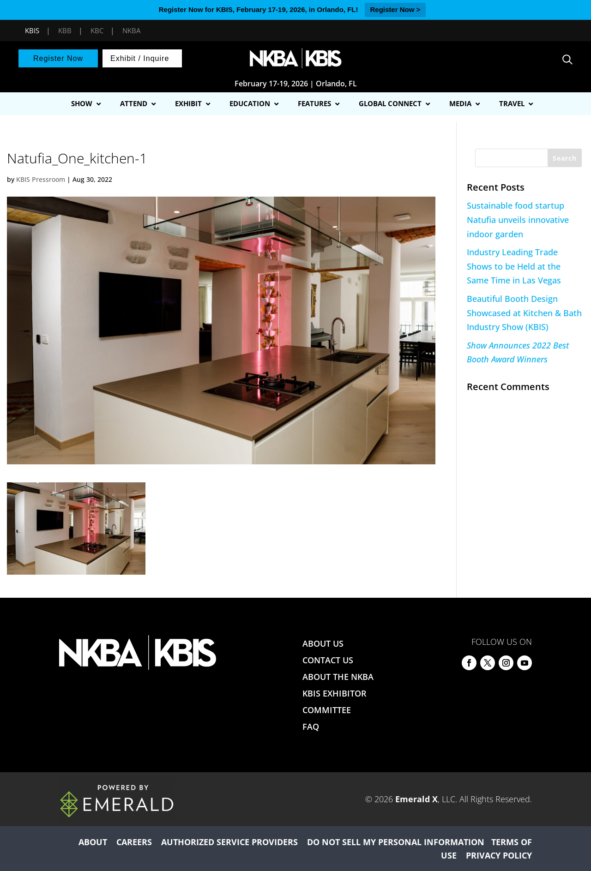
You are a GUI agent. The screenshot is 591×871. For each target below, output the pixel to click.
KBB (65, 30)
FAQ (310, 726)
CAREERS (134, 841)
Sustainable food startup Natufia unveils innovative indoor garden (518, 219)
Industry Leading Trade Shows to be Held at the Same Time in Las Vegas (514, 266)
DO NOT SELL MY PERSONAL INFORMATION (395, 841)
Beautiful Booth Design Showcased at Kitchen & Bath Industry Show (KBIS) (524, 312)
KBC (96, 30)
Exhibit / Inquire (139, 58)
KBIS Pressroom (40, 179)
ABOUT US (323, 643)
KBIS (32, 30)
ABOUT (92, 841)
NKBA (131, 30)
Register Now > (395, 9)
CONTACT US (327, 660)
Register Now (58, 58)
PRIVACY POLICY (499, 855)
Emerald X (416, 799)
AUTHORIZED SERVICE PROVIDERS (229, 841)
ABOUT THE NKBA (338, 676)
